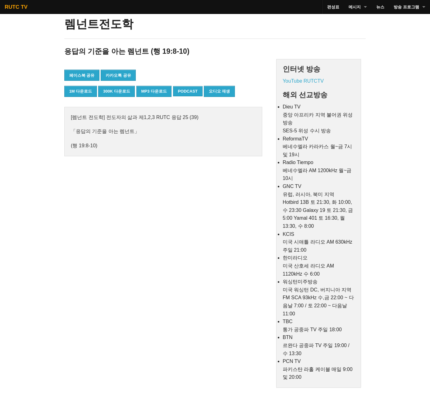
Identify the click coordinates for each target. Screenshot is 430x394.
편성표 (333, 7)
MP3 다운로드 (154, 91)
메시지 (355, 7)
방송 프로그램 (406, 7)
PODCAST (188, 91)
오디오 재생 (219, 91)
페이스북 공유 (82, 75)
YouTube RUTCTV (303, 81)
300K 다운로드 (116, 91)
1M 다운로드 (80, 91)
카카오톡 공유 (118, 75)
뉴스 (380, 7)
